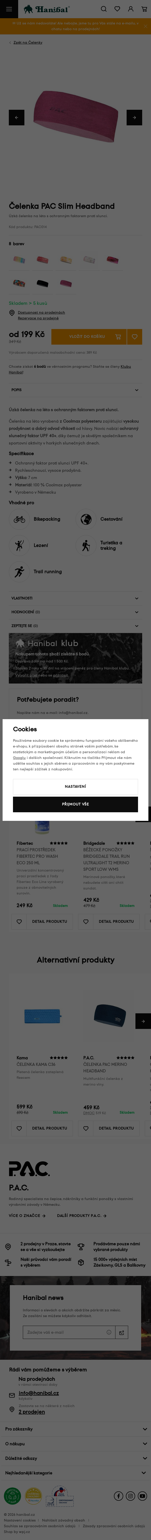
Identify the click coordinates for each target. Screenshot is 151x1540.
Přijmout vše (75, 804)
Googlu (19, 758)
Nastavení (75, 786)
